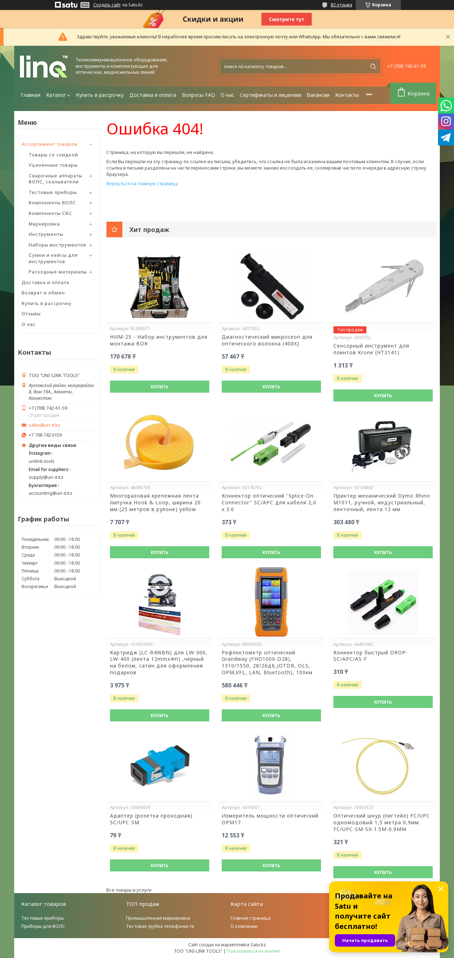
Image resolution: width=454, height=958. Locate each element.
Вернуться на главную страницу (142, 183)
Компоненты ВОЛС (52, 202)
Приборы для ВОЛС (43, 926)
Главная (30, 95)
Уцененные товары (53, 165)
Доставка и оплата (152, 95)
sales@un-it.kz (44, 425)
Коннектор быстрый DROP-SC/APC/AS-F (370, 656)
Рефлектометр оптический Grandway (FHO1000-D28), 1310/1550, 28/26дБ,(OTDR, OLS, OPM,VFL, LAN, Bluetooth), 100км (267, 662)
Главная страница (251, 918)
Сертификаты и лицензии (270, 95)
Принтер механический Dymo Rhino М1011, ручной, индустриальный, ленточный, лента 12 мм (381, 503)
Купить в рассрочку (100, 95)
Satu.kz (258, 944)
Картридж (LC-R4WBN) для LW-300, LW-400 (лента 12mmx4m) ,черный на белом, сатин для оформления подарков (158, 662)
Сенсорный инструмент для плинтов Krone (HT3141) (371, 349)
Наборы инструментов (57, 245)
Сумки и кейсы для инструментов (53, 258)
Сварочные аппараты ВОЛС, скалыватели (55, 178)
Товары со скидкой (53, 154)
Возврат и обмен (43, 292)
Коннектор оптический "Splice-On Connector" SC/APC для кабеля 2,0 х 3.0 (269, 503)
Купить (159, 387)
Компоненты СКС (50, 213)
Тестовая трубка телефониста (160, 926)
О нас (227, 95)
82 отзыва (341, 4)
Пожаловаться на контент (253, 951)
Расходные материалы (58, 271)
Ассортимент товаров (49, 144)
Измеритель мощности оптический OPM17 (270, 819)
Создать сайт (107, 4)
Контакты (347, 95)
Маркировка (44, 224)
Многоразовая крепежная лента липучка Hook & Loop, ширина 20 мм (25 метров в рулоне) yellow (155, 503)
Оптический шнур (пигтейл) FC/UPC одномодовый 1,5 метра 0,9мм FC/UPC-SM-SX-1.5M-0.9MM (381, 822)
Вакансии (318, 95)
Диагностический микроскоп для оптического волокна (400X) (267, 340)
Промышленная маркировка (158, 918)
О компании (244, 926)
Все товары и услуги (128, 890)
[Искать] (373, 66)
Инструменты (46, 234)
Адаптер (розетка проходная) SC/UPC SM (151, 819)
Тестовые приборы (53, 192)
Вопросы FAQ (198, 95)
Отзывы (31, 313)
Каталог (56, 95)
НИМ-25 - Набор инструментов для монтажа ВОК (158, 340)
